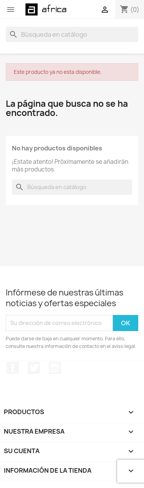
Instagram (55, 368)
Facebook (13, 368)
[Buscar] (72, 34)
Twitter (34, 368)
